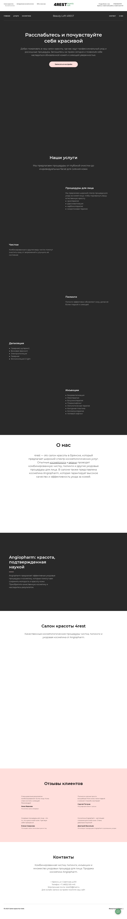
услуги (16, 16)
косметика (26, 16)
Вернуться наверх (116, 909)
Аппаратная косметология (25, 4)
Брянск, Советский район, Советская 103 (110, 5)
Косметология (10, 5)
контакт (112, 16)
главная (7, 16)
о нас (121, 16)
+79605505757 (117, 4)
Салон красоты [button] (8, 4)
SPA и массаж (41, 4)
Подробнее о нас (104, 4)
